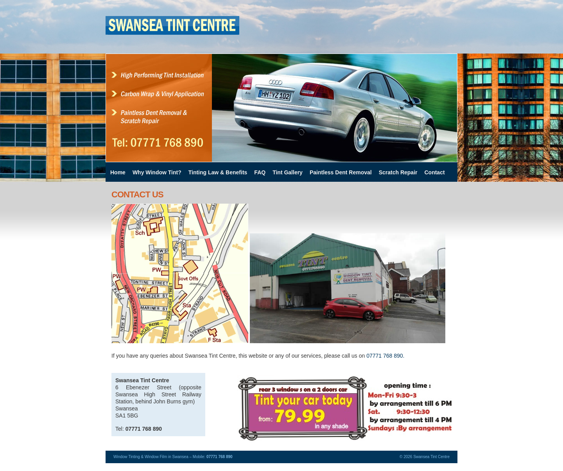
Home (118, 172)
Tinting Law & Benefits (217, 172)
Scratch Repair (398, 172)
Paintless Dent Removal (341, 172)
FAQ (259, 172)
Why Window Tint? (157, 172)
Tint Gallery (288, 172)
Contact (434, 172)
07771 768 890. (385, 356)
